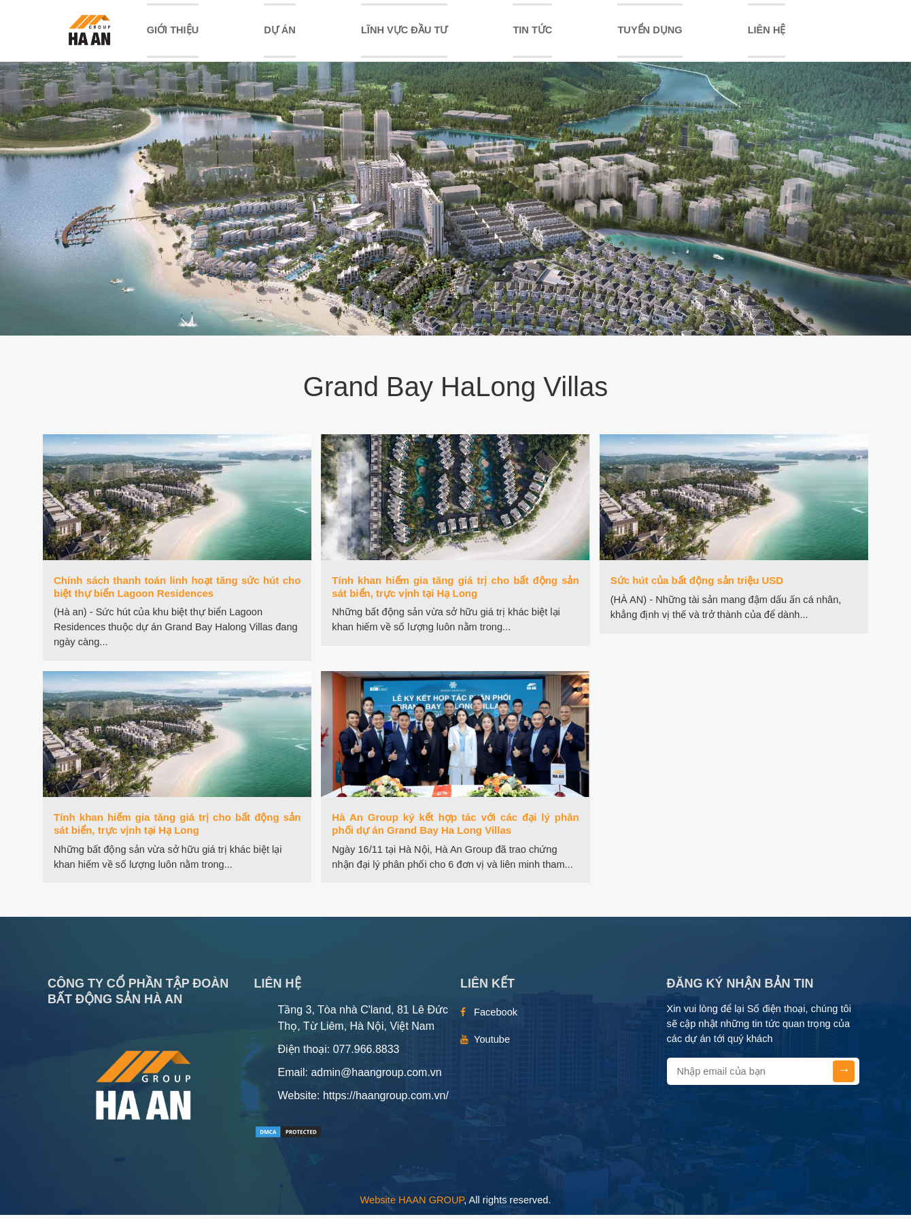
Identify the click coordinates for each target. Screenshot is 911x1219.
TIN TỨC (532, 32)
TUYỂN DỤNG (649, 32)
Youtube (492, 1043)
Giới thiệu (173, 32)
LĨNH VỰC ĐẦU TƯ (404, 32)
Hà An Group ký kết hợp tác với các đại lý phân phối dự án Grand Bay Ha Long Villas (455, 827)
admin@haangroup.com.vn (376, 1076)
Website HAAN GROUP (412, 1204)
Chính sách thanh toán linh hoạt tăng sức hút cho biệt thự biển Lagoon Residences (177, 591)
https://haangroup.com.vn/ (386, 1099)
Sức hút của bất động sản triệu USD (697, 584)
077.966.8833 (366, 1053)
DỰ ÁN (280, 32)
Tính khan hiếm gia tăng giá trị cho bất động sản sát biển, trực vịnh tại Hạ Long (455, 591)
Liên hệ (767, 32)
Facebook (495, 1016)
